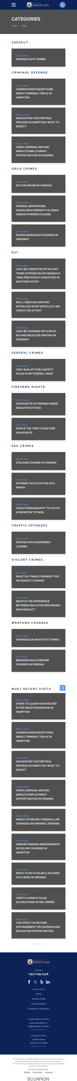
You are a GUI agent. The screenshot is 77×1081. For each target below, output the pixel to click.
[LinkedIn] (48, 982)
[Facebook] (29, 982)
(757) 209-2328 (38, 974)
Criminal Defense (38, 1004)
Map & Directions (38, 1030)
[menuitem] (27, 1072)
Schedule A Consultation (38, 1009)
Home (38, 994)
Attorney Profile (38, 999)
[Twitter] (35, 982)
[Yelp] (42, 982)
